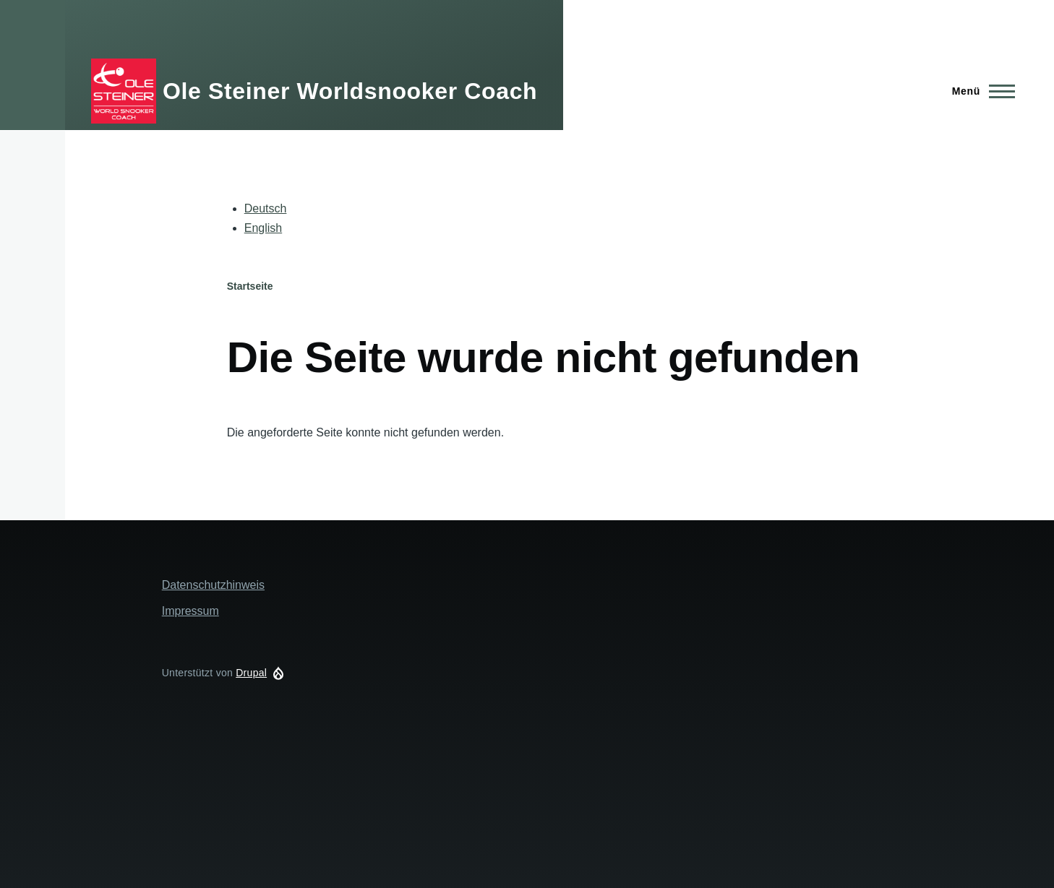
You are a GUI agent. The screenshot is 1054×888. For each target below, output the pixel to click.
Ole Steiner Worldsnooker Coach (350, 91)
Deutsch (265, 208)
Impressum (190, 611)
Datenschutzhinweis (213, 585)
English (263, 228)
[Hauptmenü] (979, 91)
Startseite (250, 286)
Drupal (251, 672)
